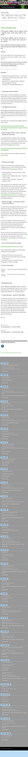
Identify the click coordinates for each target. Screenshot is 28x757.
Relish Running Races (6, 476)
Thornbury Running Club (8, 7)
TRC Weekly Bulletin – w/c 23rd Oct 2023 (14, 325)
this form (6, 155)
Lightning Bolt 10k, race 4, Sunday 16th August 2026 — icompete (14, 678)
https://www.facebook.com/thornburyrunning (11, 352)
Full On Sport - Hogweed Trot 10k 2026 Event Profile (11, 490)
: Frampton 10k (4, 557)
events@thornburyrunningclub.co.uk (10, 194)
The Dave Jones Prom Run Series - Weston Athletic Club (12, 409)
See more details (5, 371)
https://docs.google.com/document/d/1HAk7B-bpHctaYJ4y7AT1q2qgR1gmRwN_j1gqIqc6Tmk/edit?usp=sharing (14, 127)
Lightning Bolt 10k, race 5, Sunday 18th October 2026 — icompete (14, 712)
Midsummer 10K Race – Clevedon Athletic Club (11, 504)
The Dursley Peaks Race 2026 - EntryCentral (10, 422)
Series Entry (15, 169)
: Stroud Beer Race (5, 436)
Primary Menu (26, 7)
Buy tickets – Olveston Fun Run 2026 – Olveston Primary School (14, 395)
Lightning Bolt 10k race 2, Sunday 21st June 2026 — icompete (13, 544)
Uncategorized (5, 12)
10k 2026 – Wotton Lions (6, 451)
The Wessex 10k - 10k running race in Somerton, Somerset (13, 639)
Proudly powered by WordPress (7, 748)
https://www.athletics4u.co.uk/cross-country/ (12, 246)
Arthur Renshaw (13, 20)
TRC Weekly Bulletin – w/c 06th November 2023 (14, 331)
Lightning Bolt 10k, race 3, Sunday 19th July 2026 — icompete (13, 625)
